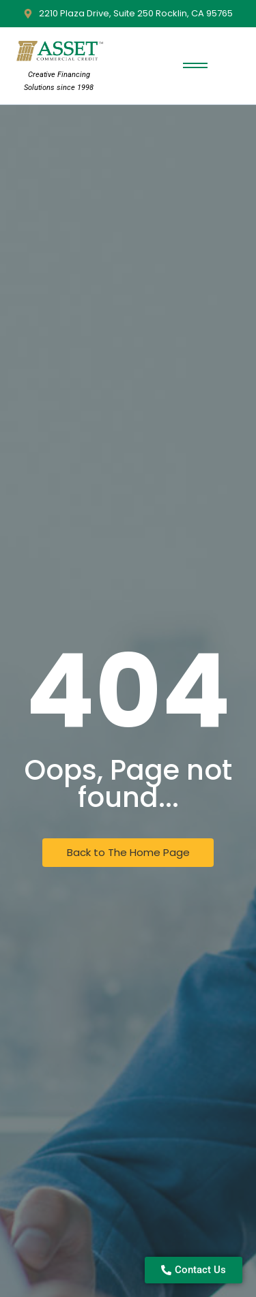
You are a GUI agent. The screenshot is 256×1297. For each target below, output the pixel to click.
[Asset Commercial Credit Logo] (59, 51)
